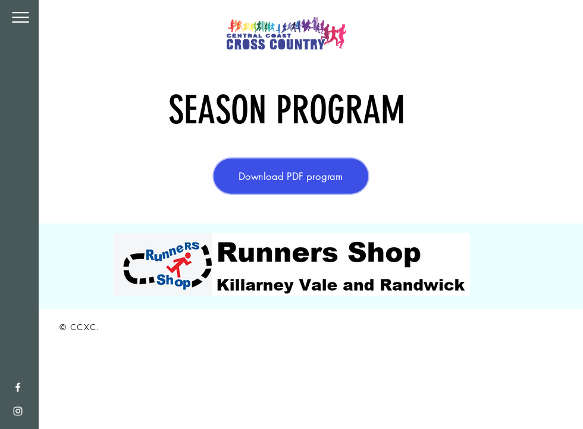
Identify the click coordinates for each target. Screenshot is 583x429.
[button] (20, 17)
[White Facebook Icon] (18, 387)
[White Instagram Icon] (18, 411)
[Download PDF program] (290, 176)
